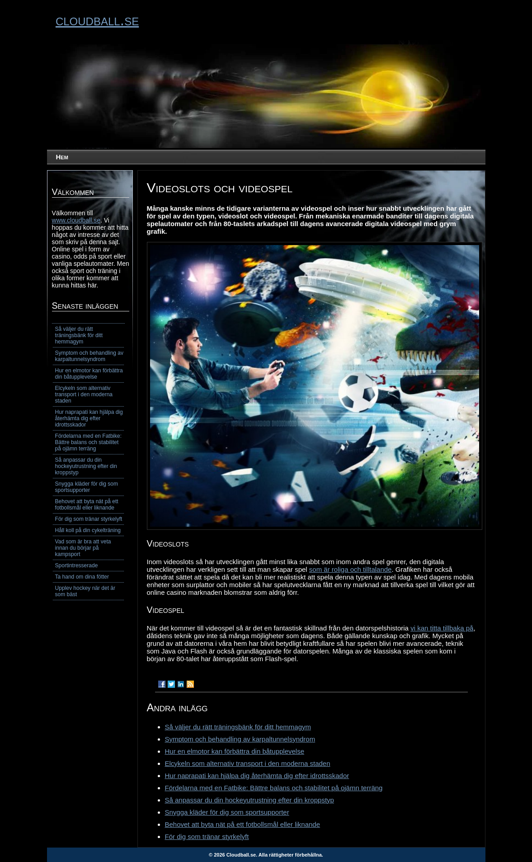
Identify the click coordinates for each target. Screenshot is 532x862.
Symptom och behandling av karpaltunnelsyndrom (240, 739)
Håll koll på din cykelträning (88, 530)
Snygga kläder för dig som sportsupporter (227, 812)
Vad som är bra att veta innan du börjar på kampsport (83, 547)
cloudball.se (97, 19)
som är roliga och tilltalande (350, 569)
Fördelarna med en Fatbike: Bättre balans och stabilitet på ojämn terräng (274, 788)
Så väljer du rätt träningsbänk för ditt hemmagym (238, 727)
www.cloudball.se (76, 220)
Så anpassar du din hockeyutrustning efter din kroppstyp (249, 800)
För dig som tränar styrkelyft (207, 836)
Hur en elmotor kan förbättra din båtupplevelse (235, 751)
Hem (62, 157)
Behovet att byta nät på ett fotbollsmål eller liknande (242, 824)
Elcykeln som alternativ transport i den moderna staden (247, 763)
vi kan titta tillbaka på (441, 628)
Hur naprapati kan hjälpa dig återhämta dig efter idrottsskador (257, 775)
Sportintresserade (76, 565)
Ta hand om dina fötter (82, 577)
